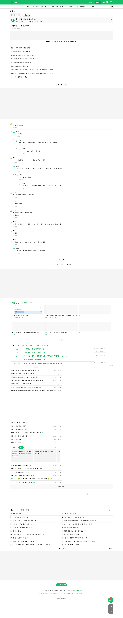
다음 (87, 494)
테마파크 (15, 15)
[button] (60, 340)
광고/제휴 (55, 590)
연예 (42, 6)
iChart (76, 6)
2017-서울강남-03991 (73, 593)
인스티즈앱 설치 (61, 584)
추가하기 (21, 447)
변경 (93, 6)
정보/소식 (24, 345)
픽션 (56, 6)
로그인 (54, 265)
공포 (61, 6)
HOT (28, 6)
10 (70, 494)
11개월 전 (13, 28)
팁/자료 (31, 345)
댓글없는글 (44, 345)
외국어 (23, 21)
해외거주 (30, 21)
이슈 (33, 6)
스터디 (71, 6)
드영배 (47, 6)
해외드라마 (38, 21)
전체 (12, 345)
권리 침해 (67, 590)
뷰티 (66, 6)
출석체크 (82, 6)
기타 (37, 345)
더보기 (57, 447)
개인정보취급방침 (76, 590)
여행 (17, 21)
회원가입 (98, 2)
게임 (88, 6)
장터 (52, 6)
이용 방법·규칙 (91, 2)
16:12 (111, 510)
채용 (60, 590)
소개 (42, 590)
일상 (37, 6)
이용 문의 (48, 590)
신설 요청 (26, 15)
